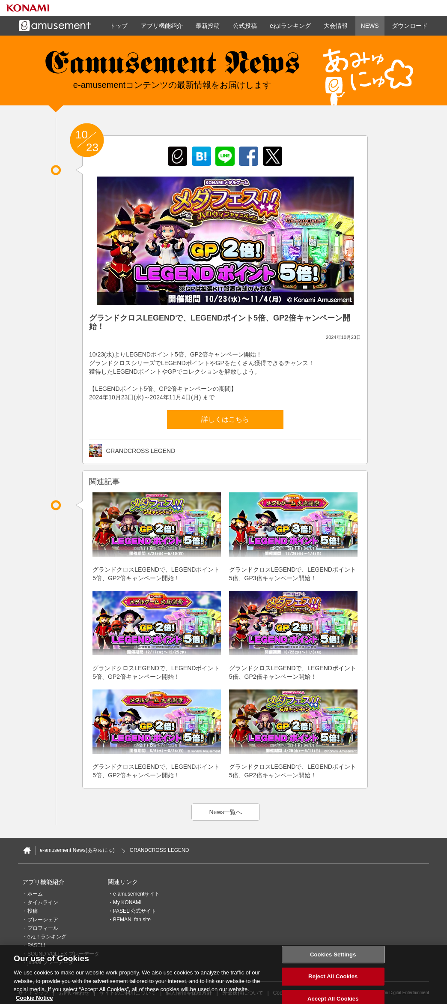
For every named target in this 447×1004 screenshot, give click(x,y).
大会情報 (336, 25)
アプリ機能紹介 (162, 25)
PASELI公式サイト (134, 911)
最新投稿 (208, 25)
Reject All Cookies (333, 981)
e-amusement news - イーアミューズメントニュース (172, 66)
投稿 (32, 911)
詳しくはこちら (225, 419)
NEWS (370, 25)
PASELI (36, 945)
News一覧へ (225, 812)
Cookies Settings (333, 959)
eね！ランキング (46, 937)
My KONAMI (127, 902)
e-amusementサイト (136, 894)
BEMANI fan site (132, 920)
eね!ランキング (290, 25)
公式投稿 (245, 25)
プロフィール (42, 928)
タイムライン (42, 902)
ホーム (35, 894)
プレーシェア (42, 920)
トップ (119, 25)
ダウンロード (410, 25)
